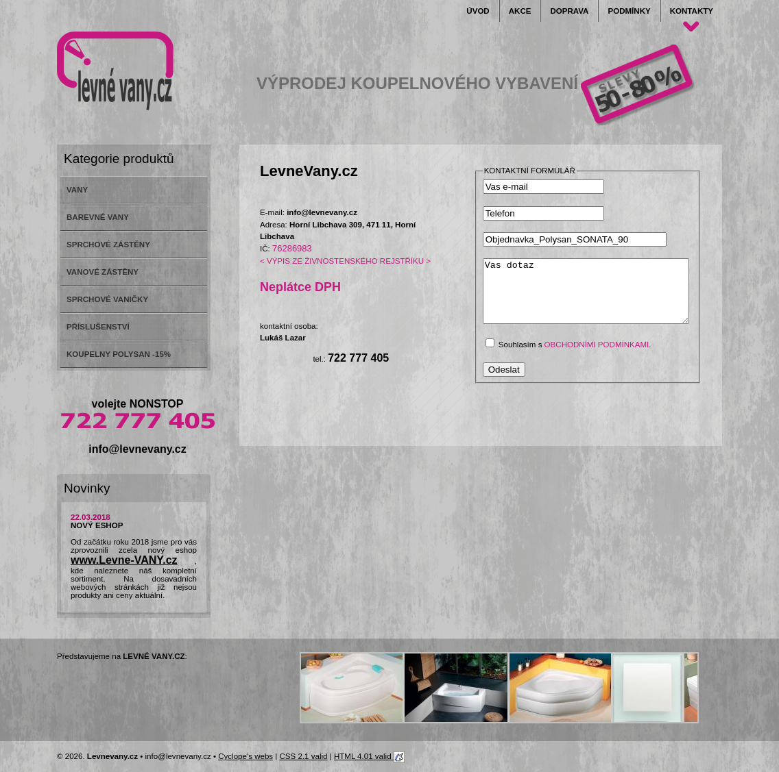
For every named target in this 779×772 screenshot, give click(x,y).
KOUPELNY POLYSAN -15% (119, 354)
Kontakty (691, 11)
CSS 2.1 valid (304, 756)
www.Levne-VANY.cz (124, 560)
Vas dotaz (598, 297)
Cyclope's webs (245, 756)
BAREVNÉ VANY (98, 217)
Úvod (477, 11)
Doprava (569, 11)
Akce (520, 11)
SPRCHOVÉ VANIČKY (107, 299)
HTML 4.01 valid (369, 756)
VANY (77, 190)
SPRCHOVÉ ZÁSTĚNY (108, 244)
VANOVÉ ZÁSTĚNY (103, 272)
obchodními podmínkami (596, 357)
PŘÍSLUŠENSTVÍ (98, 327)
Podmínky (629, 11)
